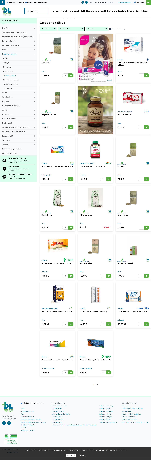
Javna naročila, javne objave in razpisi (34, 428)
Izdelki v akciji (62, 12)
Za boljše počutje (18, 155)
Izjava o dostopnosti (129, 425)
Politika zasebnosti (128, 422)
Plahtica (120, 169)
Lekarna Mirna (57, 428)
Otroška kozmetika (18, 47)
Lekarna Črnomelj (58, 417)
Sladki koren (47, 218)
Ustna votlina (18, 116)
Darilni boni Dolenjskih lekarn (132, 414)
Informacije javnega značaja (31, 425)
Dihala (18, 51)
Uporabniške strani (124, 2)
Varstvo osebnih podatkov (131, 419)
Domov (42, 20)
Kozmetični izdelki (77, 12)
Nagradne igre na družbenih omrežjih (135, 428)
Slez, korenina (85, 267)
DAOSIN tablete (124, 117)
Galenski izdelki (142, 12)
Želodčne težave (19, 77)
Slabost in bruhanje (19, 86)
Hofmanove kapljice (126, 267)
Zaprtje (19, 64)
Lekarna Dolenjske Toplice (61, 419)
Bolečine (18, 30)
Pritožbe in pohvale (28, 430)
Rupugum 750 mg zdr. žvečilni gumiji (57, 169)
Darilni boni (18, 124)
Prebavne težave (18, 55)
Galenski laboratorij (27, 417)
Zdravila (130, 12)
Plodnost (18, 103)
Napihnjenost (19, 73)
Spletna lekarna (10, 22)
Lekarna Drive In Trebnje (108, 428)
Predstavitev (94, 2)
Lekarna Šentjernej (106, 417)
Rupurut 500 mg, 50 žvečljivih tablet (57, 365)
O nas (23, 414)
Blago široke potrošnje (18, 150)
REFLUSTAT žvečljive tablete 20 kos (57, 316)
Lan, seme (46, 65)
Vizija (22, 419)
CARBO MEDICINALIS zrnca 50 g (93, 316)
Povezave (125, 411)
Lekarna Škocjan (105, 419)
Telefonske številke (15, 2)
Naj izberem (122, 450)
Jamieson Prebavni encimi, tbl (92, 169)
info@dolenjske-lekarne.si (36, 2)
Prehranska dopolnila (116, 12)
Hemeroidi (19, 68)
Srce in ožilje (18, 99)
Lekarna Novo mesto (59, 411)
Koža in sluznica (18, 120)
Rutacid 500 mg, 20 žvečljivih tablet (95, 365)
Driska (19, 60)
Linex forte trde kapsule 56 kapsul (131, 316)
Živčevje (18, 146)
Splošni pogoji (127, 417)
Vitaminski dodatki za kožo (18, 133)
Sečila (18, 94)
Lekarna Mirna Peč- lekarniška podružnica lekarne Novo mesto (74, 430)
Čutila (18, 111)
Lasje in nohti (18, 137)
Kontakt (23, 433)
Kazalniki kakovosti (27, 422)
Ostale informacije (106, 2)
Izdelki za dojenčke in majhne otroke (18, 38)
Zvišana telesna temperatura (18, 34)
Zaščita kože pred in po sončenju (18, 129)
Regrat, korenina (49, 117)
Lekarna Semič (104, 414)
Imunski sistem (18, 42)
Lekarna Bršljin (57, 414)
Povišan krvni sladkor (18, 107)
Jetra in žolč (19, 90)
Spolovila (18, 142)
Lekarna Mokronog (106, 411)
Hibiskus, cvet (85, 218)
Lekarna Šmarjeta (105, 422)
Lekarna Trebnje (105, 425)
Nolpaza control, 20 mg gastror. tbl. (57, 267)
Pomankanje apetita (19, 81)
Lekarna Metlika (57, 425)
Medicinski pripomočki (96, 12)
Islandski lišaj (123, 218)
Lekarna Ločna (57, 422)
